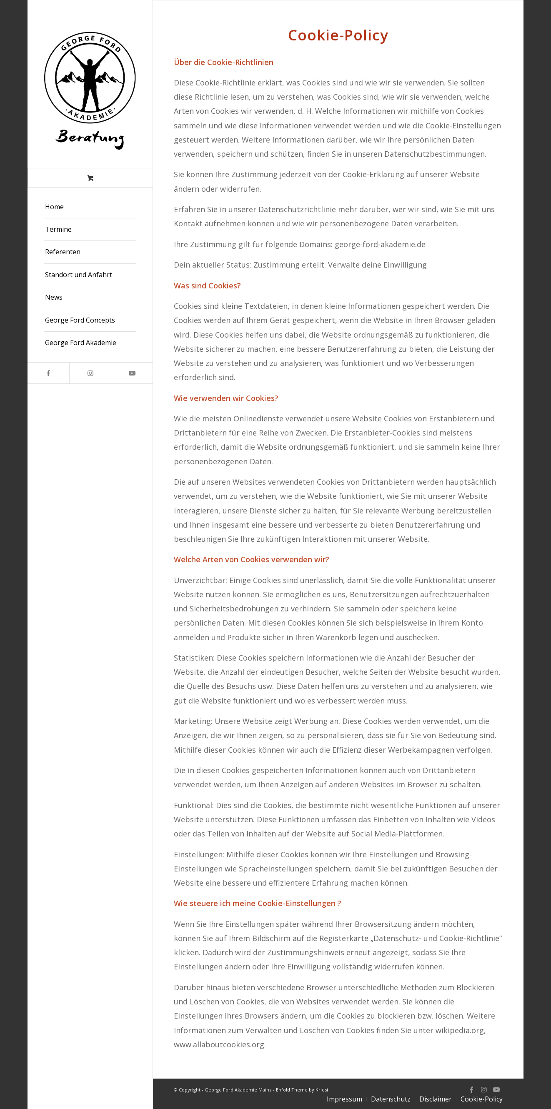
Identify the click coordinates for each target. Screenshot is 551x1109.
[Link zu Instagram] (90, 373)
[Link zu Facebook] (48, 373)
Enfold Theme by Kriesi (302, 1089)
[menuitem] (90, 207)
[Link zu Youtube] (132, 373)
